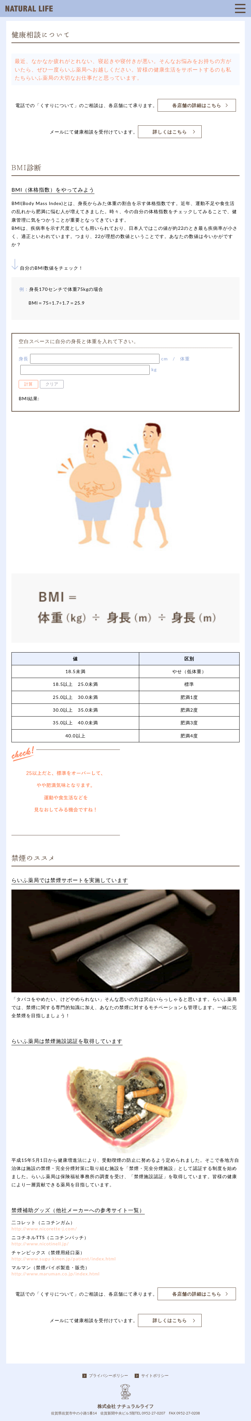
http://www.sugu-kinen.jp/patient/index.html (63, 1258)
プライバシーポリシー (108, 1375)
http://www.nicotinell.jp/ (40, 1243)
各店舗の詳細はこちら (196, 105)
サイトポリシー (155, 1375)
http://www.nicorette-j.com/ (44, 1228)
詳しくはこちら (170, 131)
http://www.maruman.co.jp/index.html (55, 1273)
